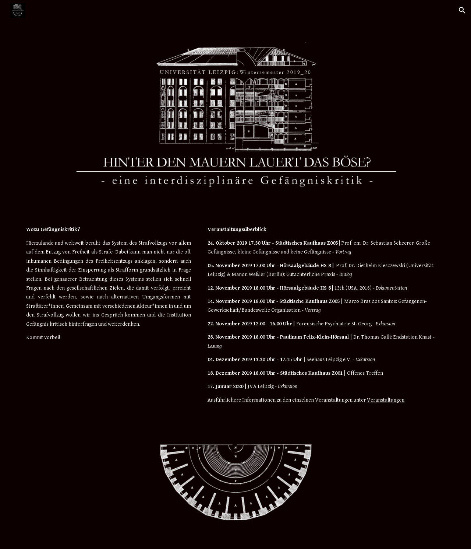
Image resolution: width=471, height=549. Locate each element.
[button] (462, 10)
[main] (108, 283)
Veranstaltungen (385, 400)
